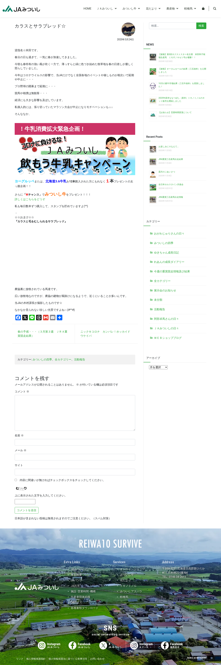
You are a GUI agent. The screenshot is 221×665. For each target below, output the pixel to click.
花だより (125, 580)
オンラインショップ (132, 569)
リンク (19, 658)
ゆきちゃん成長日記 (166, 252)
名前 (19, 435)
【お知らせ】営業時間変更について (175, 112)
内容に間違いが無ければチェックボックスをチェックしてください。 (61, 480)
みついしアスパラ (131, 591)
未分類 (158, 299)
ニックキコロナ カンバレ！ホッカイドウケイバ (105, 333)
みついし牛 (127, 574)
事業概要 (76, 574)
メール (20, 450)
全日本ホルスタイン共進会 (170, 184)
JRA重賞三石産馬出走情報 (170, 197)
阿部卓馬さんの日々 (166, 318)
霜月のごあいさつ (166, 172)
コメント (22, 391)
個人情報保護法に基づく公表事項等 (68, 658)
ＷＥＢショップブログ (168, 338)
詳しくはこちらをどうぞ (30, 199)
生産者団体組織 (80, 597)
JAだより (76, 602)
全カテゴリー (63, 359)
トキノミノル (128, 585)
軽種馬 (124, 597)
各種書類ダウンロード (84, 608)
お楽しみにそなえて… (168, 146)
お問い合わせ (97, 658)
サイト (19, 465)
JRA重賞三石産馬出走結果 (170, 159)
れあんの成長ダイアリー (169, 262)
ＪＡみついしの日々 (166, 328)
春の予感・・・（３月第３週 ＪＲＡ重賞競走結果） (42, 333)
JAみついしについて (83, 569)
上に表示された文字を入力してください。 (41, 495)
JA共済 (75, 585)
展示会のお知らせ (165, 290)
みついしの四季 (42, 359)
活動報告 (79, 359)
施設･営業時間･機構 (83, 591)
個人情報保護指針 (36, 658)
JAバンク (76, 580)
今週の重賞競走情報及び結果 (172, 271)
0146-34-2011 (177, 576)
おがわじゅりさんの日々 (169, 233)
